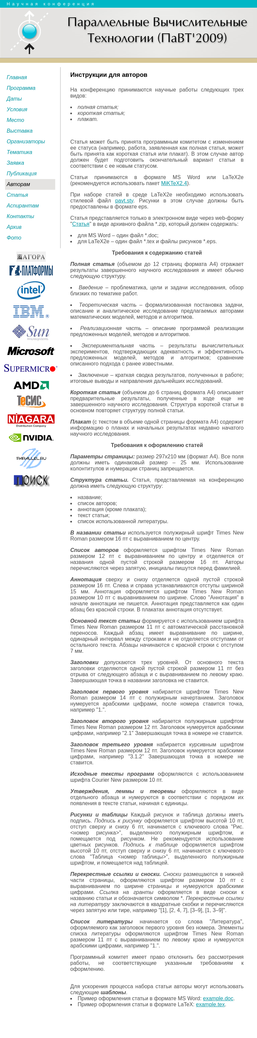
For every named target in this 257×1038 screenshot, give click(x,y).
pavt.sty (124, 200)
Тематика (19, 152)
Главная (17, 77)
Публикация (22, 173)
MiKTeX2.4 (174, 183)
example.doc (218, 998)
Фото (14, 238)
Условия (17, 109)
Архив (14, 227)
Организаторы (26, 141)
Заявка (15, 163)
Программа (21, 88)
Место (15, 120)
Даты (14, 99)
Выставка (19, 131)
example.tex (210, 1004)
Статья (17, 195)
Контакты (20, 216)
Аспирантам (23, 205)
